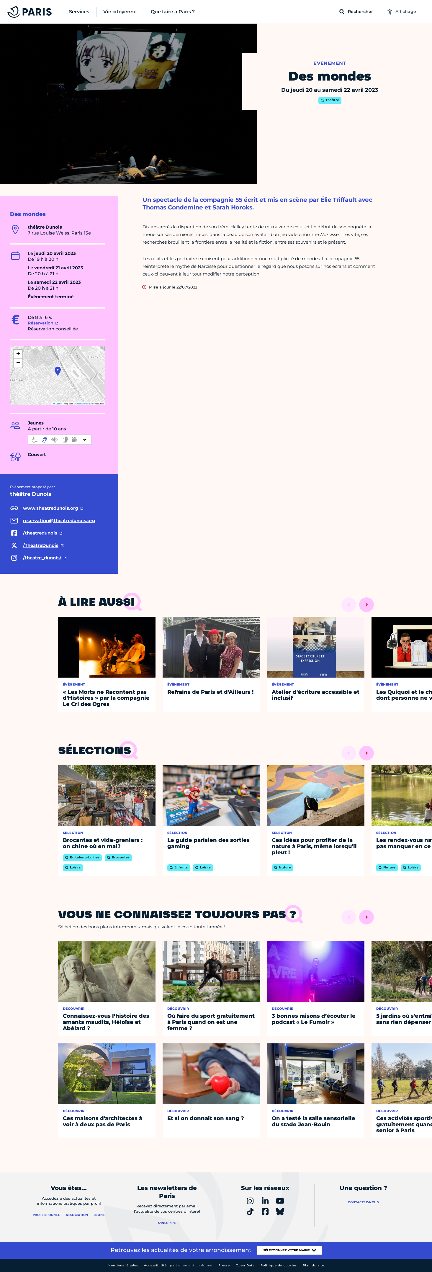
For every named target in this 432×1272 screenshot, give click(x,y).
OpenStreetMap (84, 403)
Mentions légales (123, 1265)
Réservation (40, 323)
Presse (224, 1265)
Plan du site (313, 1265)
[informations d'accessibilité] (59, 440)
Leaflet (57, 403)
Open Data (245, 1265)
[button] (58, 371)
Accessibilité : (178, 1265)
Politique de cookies (279, 1265)
